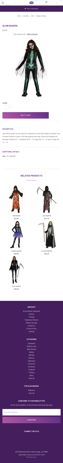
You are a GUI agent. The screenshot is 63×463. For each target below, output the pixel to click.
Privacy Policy (32, 329)
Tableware (31, 361)
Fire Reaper (16, 216)
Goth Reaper (16, 286)
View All (31, 393)
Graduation (31, 343)
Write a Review (32, 34)
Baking (31, 352)
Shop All (31, 378)
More (31, 375)
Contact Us (31, 326)
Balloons (31, 358)
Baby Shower (31, 349)
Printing (31, 317)
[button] (52, 115)
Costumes (31, 367)
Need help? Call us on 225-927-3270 (32, 455)
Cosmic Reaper (16, 251)
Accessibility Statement (31, 311)
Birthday (31, 355)
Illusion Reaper (46, 251)
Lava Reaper (46, 216)
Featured (31, 370)
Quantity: (4, 103)
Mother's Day (31, 346)
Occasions (31, 364)
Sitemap (31, 331)
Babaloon (31, 390)
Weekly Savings (31, 323)
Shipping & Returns (31, 320)
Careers (31, 314)
